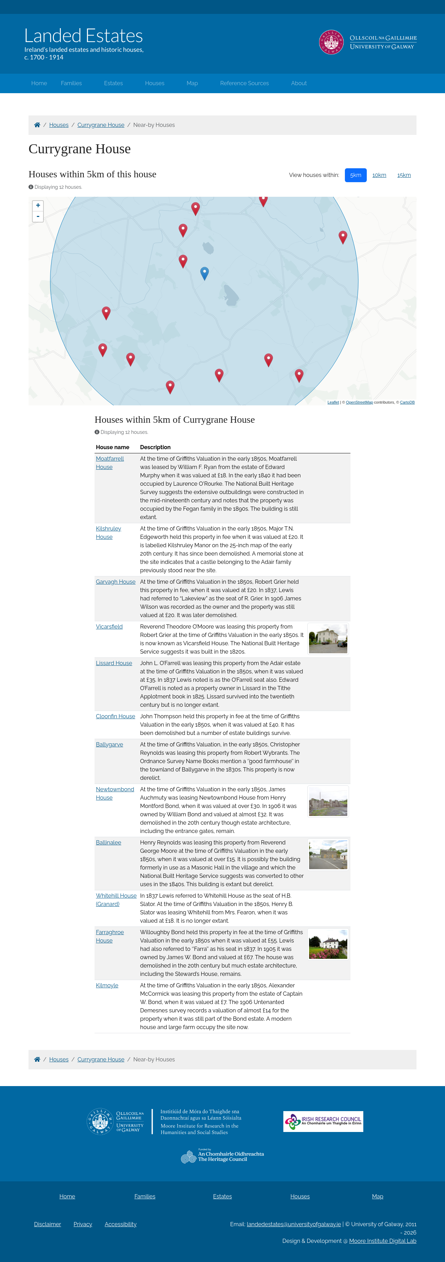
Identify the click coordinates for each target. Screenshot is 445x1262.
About (299, 83)
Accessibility (121, 1224)
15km (404, 175)
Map (192, 83)
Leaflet (333, 402)
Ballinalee (108, 842)
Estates (113, 83)
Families (71, 83)
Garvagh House (116, 582)
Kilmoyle (107, 985)
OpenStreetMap (359, 402)
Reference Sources (244, 83)
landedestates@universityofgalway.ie (294, 1224)
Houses (154, 83)
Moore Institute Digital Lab (382, 1241)
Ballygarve (109, 744)
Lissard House (114, 663)
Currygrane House (101, 125)
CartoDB (407, 402)
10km (379, 175)
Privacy (83, 1224)
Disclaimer (47, 1224)
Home (39, 83)
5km (356, 175)
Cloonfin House (115, 716)
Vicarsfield (109, 626)
